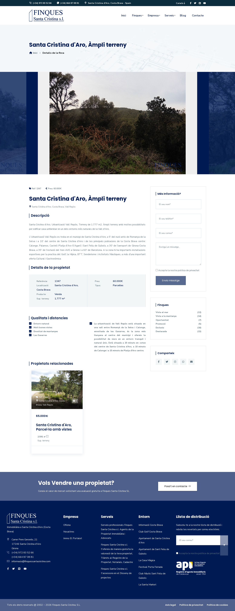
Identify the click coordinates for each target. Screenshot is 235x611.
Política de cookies (217, 604)
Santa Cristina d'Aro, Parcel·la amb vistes (54, 427)
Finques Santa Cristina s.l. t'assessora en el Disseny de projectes (116, 573)
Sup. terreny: (43, 298)
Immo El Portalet (72, 538)
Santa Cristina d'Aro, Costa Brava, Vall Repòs (52, 206)
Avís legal (170, 604)
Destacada (178, 331)
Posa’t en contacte (177, 486)
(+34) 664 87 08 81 (68, 3)
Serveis (169, 15)
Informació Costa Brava (151, 525)
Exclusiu (178, 328)
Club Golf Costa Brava (150, 531)
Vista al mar (178, 312)
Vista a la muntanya (178, 316)
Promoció (178, 324)
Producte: (41, 294)
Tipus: (98, 285)
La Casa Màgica (147, 560)
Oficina (67, 525)
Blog (183, 15)
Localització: (43, 285)
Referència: (42, 281)
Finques (137, 15)
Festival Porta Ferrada (151, 567)
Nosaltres (68, 531)
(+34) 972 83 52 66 (40, 3)
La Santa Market (147, 584)
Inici (123, 15)
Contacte (198, 15)
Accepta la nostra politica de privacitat (177, 270)
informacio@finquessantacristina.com (31, 561)
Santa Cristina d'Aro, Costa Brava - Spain (107, 3)
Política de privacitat (191, 604)
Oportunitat (178, 320)
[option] (117, 125)
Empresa (153, 15)
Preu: (97, 281)
